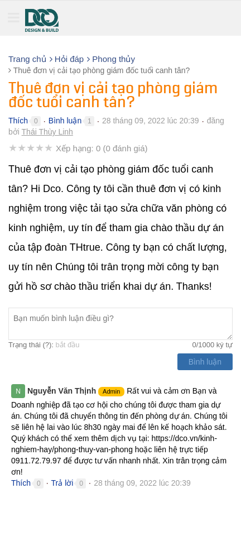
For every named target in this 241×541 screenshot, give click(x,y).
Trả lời (62, 482)
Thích (18, 120)
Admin (111, 391)
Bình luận (65, 120)
